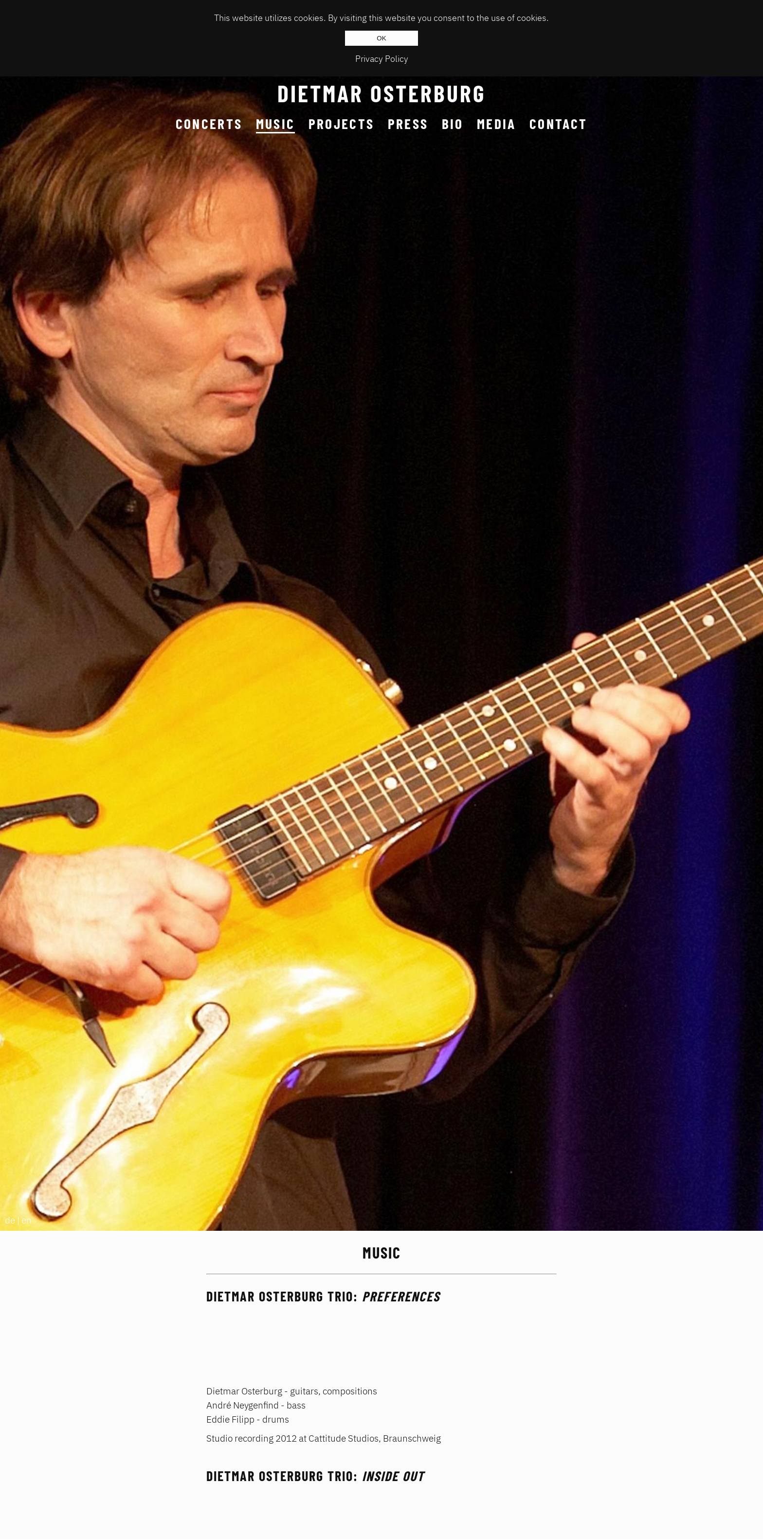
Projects (342, 123)
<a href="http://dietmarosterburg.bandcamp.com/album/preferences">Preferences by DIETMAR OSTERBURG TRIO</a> (381, 1337)
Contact (558, 123)
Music (275, 123)
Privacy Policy (381, 58)
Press (408, 123)
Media (496, 123)
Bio (453, 123)
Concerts (209, 123)
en (26, 1220)
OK (381, 38)
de (10, 1220)
